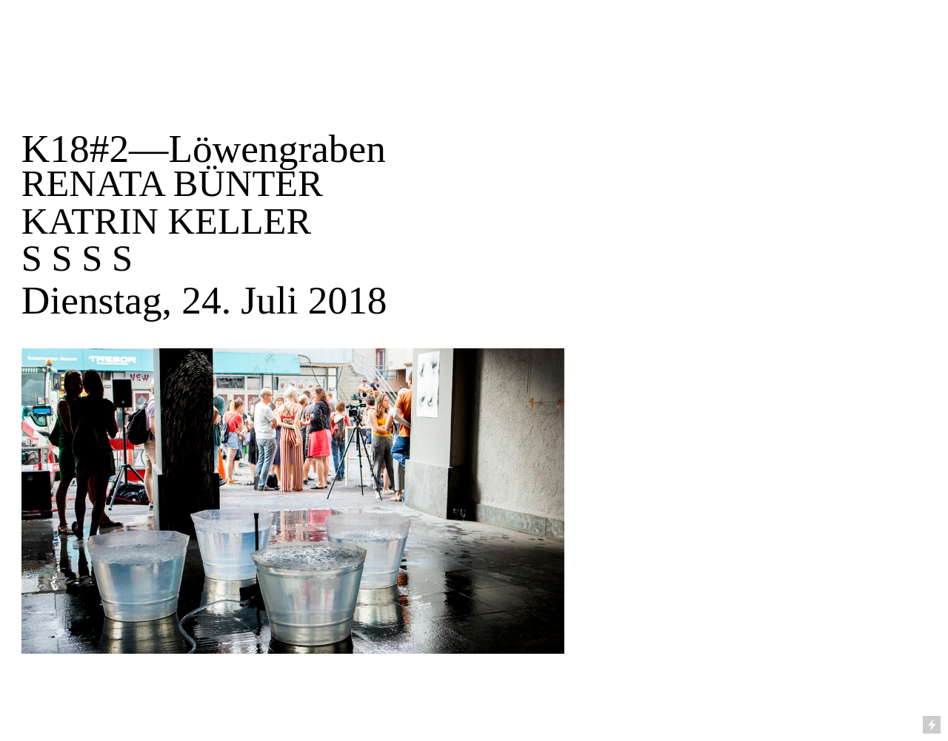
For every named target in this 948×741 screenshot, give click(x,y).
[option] (474, 501)
